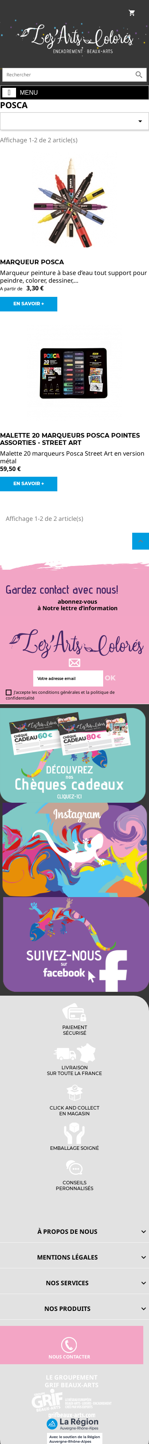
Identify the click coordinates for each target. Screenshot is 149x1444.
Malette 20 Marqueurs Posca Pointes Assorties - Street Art (70, 439)
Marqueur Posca (32, 262)
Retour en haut (140, 541)
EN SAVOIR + (28, 303)
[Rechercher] (74, 75)
